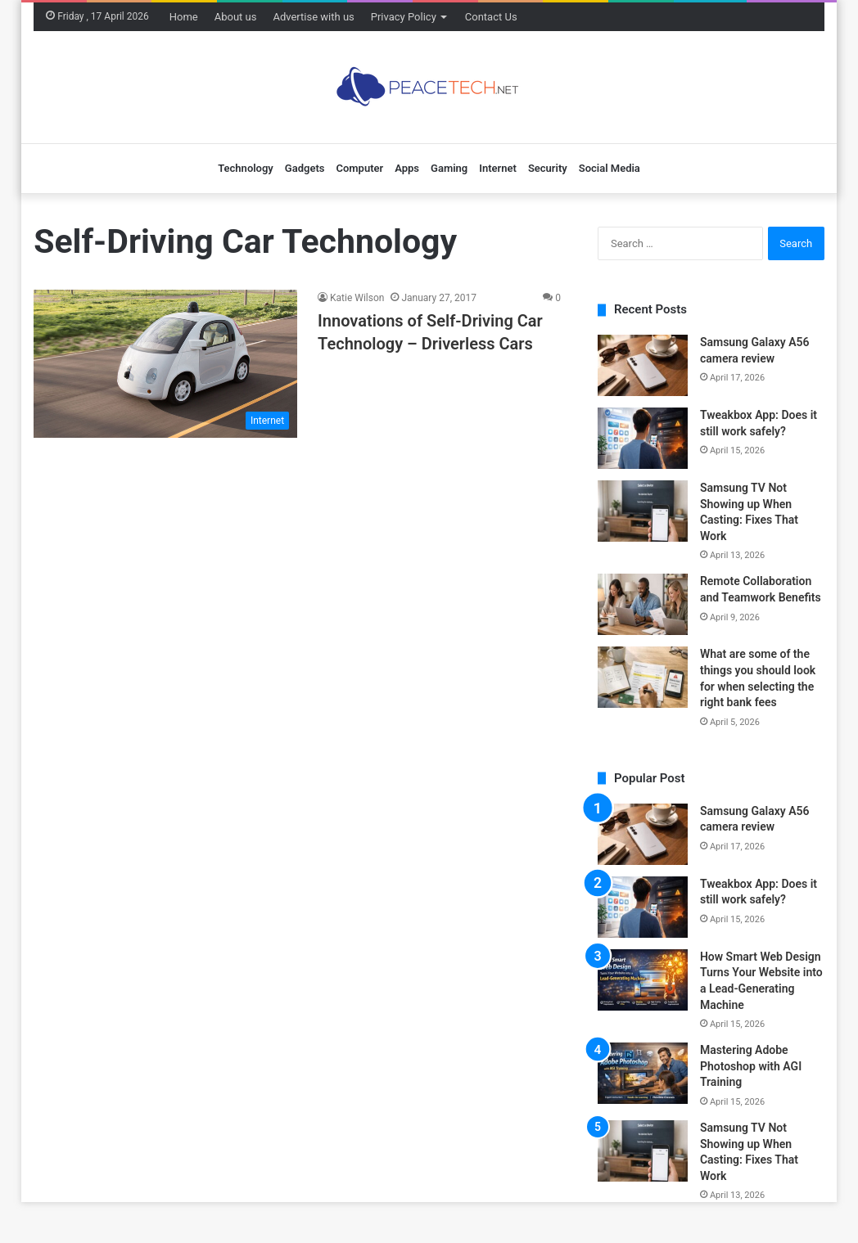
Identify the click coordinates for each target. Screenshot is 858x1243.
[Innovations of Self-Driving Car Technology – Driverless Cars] (165, 364)
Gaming (449, 168)
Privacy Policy (403, 17)
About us (235, 17)
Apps (407, 168)
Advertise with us (313, 17)
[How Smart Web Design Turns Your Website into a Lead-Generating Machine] (643, 980)
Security (547, 168)
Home (183, 17)
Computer (359, 168)
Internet (498, 168)
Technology (245, 168)
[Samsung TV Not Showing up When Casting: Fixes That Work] (643, 511)
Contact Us (491, 17)
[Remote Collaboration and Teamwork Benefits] (643, 604)
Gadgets (305, 168)
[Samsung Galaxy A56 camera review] (643, 365)
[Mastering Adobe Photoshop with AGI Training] (643, 1073)
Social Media (609, 168)
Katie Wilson (357, 298)
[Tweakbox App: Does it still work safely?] (643, 438)
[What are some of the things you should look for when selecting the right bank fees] (643, 677)
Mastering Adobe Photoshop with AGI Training (751, 1065)
